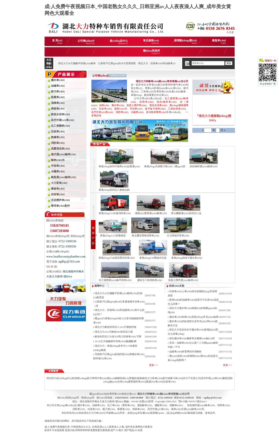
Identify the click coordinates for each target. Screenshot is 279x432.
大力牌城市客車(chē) (178, 235)
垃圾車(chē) (105, 108)
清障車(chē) (146, 101)
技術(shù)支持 (176, 285)
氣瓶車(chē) (219, 41)
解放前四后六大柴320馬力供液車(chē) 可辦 (118, 336)
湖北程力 (51, 378)
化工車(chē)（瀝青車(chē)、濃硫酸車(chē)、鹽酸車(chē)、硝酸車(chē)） (146, 405)
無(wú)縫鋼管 (114, 378)
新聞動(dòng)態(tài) (185, 41)
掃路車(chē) (138, 409)
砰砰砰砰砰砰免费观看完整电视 (92, 430)
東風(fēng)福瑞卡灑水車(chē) (186, 257)
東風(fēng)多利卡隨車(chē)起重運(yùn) (119, 166)
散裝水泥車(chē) (158, 105)
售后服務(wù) (151, 41)
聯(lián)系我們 (151, 51)
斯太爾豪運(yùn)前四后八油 (186, 213)
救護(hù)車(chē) (154, 381)
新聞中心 (99, 285)
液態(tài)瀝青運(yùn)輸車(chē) (151, 213)
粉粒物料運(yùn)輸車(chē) (204, 166)
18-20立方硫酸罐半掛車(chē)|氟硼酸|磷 (115, 341)
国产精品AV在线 (133, 430)
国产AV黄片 (117, 430)
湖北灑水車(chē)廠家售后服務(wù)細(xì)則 (192, 338)
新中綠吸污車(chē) (173, 378)
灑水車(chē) (117, 105)
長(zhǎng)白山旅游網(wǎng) (72, 378)
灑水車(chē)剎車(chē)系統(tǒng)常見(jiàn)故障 (193, 316)
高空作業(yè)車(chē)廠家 (214, 378)
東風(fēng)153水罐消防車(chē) (115, 213)
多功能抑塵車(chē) (156, 112)
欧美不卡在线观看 (54, 430)
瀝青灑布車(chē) (137, 381)
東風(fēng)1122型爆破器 (113, 235)
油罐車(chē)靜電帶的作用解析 (185, 351)
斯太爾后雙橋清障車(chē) (145, 235)
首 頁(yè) (57, 41)
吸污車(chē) (109, 409)
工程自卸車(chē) (177, 108)
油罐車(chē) (98, 405)
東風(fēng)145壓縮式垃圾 (152, 257)
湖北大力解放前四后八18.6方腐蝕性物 (115, 327)
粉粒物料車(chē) (166, 101)
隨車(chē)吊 (120, 108)
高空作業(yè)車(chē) (102, 112)
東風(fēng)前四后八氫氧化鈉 (114, 189)
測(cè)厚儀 (128, 378)
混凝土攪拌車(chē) (136, 105)
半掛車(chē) (136, 108)
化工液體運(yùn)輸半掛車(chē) (115, 280)
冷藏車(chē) (137, 112)
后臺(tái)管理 (146, 401)
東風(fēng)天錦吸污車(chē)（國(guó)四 (164, 166)
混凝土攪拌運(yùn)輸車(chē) (183, 280)
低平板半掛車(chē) (155, 108)
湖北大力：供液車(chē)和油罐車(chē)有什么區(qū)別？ (167, 63)
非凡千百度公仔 (191, 378)
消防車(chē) (121, 112)
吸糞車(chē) (123, 409)
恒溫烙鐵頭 (140, 378)
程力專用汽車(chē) (97, 378)
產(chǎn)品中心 (119, 42)
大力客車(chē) (154, 378)
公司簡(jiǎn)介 (86, 42)
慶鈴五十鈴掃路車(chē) (149, 280)
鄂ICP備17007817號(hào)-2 (192, 401)
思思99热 (70, 430)
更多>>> (153, 365)
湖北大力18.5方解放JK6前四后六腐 (114, 331)
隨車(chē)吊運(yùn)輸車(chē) (186, 409)
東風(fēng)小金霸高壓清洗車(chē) (116, 257)
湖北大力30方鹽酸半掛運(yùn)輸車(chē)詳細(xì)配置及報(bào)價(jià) (94, 63)
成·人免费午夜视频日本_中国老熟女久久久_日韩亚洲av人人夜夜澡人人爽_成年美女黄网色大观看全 (99, 426)
